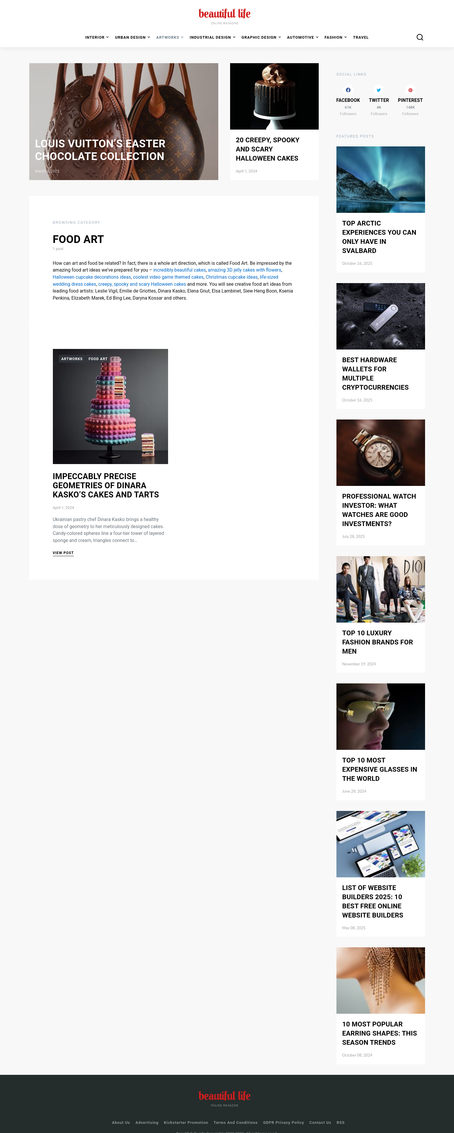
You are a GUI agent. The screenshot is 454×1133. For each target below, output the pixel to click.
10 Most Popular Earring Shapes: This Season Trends (379, 1024)
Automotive (300, 37)
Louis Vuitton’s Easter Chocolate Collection (100, 150)
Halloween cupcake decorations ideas (92, 277)
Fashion (334, 37)
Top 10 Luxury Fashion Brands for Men (377, 633)
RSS (341, 1113)
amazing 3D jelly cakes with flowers (244, 270)
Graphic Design (259, 37)
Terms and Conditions (236, 1113)
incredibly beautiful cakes (179, 270)
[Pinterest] (410, 91)
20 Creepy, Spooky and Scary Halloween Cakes (268, 149)
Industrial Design (210, 37)
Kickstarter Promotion (186, 1113)
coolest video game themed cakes (168, 277)
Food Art (98, 359)
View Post (63, 553)
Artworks (72, 359)
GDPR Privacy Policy (283, 1113)
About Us (121, 1113)
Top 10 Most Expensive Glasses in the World (379, 760)
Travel (361, 37)
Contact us (320, 1113)
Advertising (146, 1113)
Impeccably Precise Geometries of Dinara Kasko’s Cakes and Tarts (106, 485)
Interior (95, 37)
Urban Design (130, 37)
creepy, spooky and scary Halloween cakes (142, 284)
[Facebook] (348, 91)
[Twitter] (379, 91)
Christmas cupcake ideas (232, 277)
